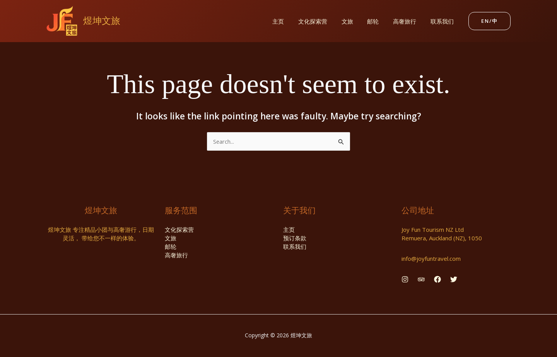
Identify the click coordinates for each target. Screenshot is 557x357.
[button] (489, 21)
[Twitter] (453, 279)
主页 (292, 21)
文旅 (356, 21)
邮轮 (379, 21)
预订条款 (294, 238)
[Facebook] (437, 279)
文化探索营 (324, 21)
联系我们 (443, 21)
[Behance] (421, 279)
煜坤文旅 (101, 21)
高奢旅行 (408, 21)
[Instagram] (405, 279)
